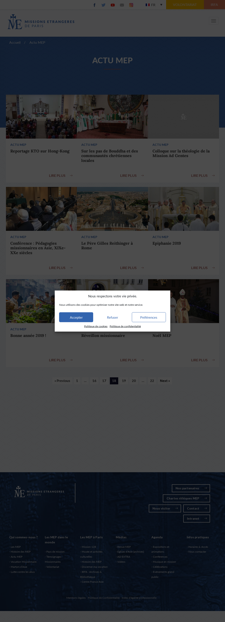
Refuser (112, 317)
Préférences (148, 317)
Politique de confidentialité (125, 326)
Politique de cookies (95, 326)
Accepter (76, 317)
